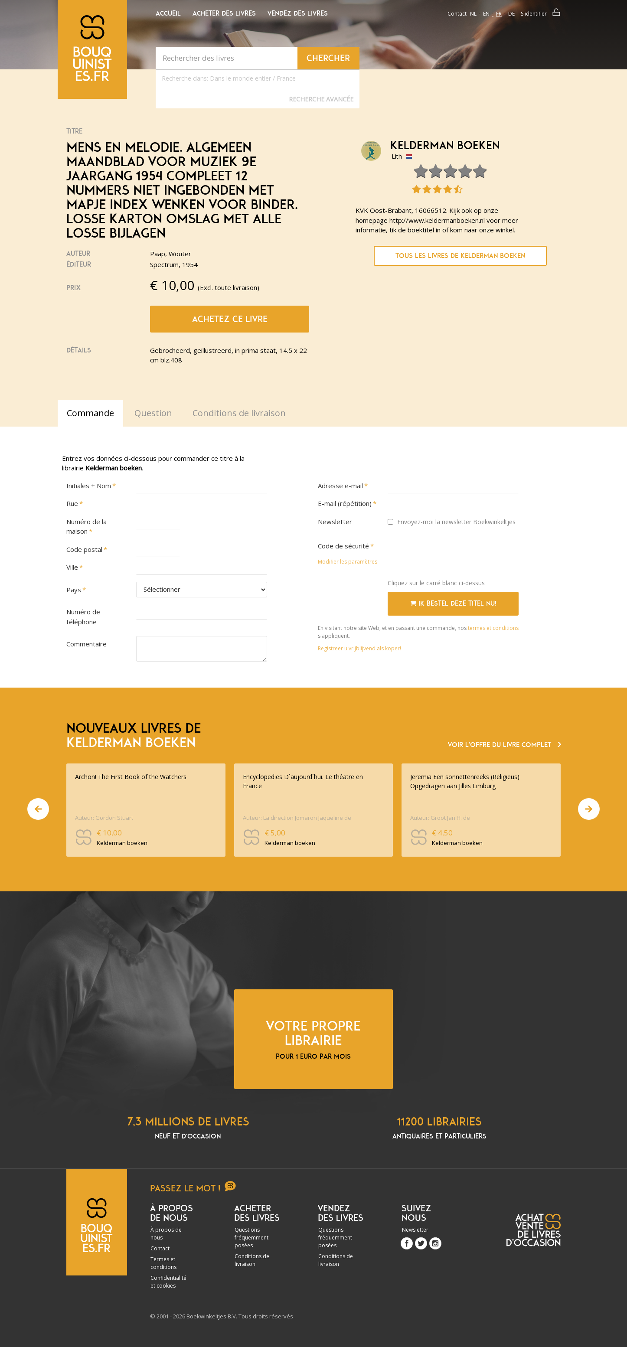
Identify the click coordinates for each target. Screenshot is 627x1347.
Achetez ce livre (230, 319)
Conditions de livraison (252, 1260)
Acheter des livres (224, 13)
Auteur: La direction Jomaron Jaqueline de (297, 818)
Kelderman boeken (445, 146)
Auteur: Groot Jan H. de (440, 818)
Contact (457, 13)
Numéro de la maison (86, 526)
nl (473, 13)
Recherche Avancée (321, 99)
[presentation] (453, 555)
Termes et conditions (163, 1263)
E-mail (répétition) (345, 503)
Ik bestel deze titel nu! (453, 603)
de (511, 13)
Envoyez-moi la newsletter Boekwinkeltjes (452, 522)
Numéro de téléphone (83, 616)
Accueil (168, 13)
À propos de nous (166, 1233)
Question (153, 413)
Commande (90, 413)
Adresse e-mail (340, 485)
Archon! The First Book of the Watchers (130, 777)
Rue (72, 503)
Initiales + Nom (88, 485)
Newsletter (335, 521)
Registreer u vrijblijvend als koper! (359, 648)
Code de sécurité (343, 545)
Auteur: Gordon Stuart (104, 818)
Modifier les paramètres (347, 561)
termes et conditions (493, 628)
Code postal (84, 549)
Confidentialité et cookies (168, 1281)
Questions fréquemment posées (251, 1237)
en (486, 13)
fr (499, 13)
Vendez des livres (298, 13)
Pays (73, 589)
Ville (72, 567)
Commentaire (86, 643)
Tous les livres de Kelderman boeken (460, 256)
